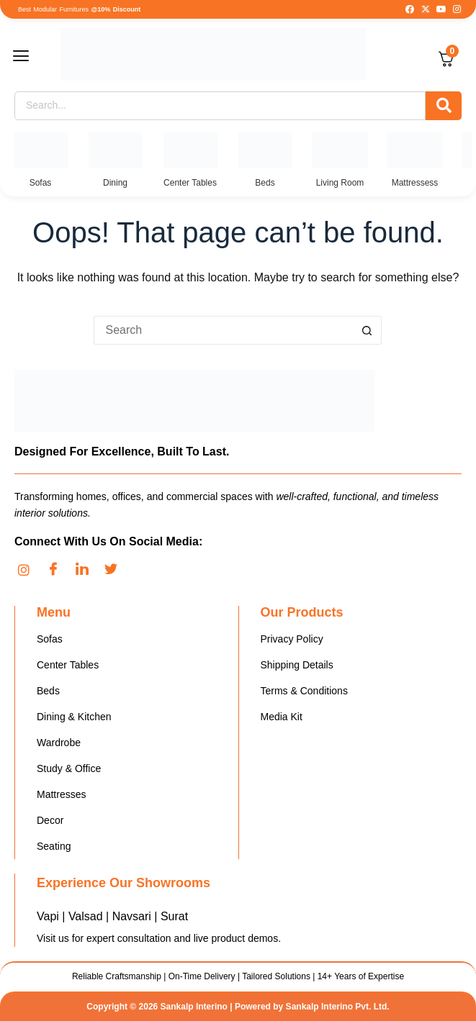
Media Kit (281, 716)
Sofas (50, 639)
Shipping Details (297, 665)
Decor (50, 820)
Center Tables (68, 665)
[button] (30, 56)
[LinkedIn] (86, 570)
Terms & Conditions (304, 690)
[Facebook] (57, 570)
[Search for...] (223, 330)
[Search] (220, 105)
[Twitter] (115, 570)
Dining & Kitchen (74, 716)
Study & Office (69, 768)
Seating (54, 846)
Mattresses (61, 794)
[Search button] (367, 330)
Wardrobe (59, 742)
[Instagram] (29, 570)
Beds (48, 690)
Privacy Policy (292, 639)
